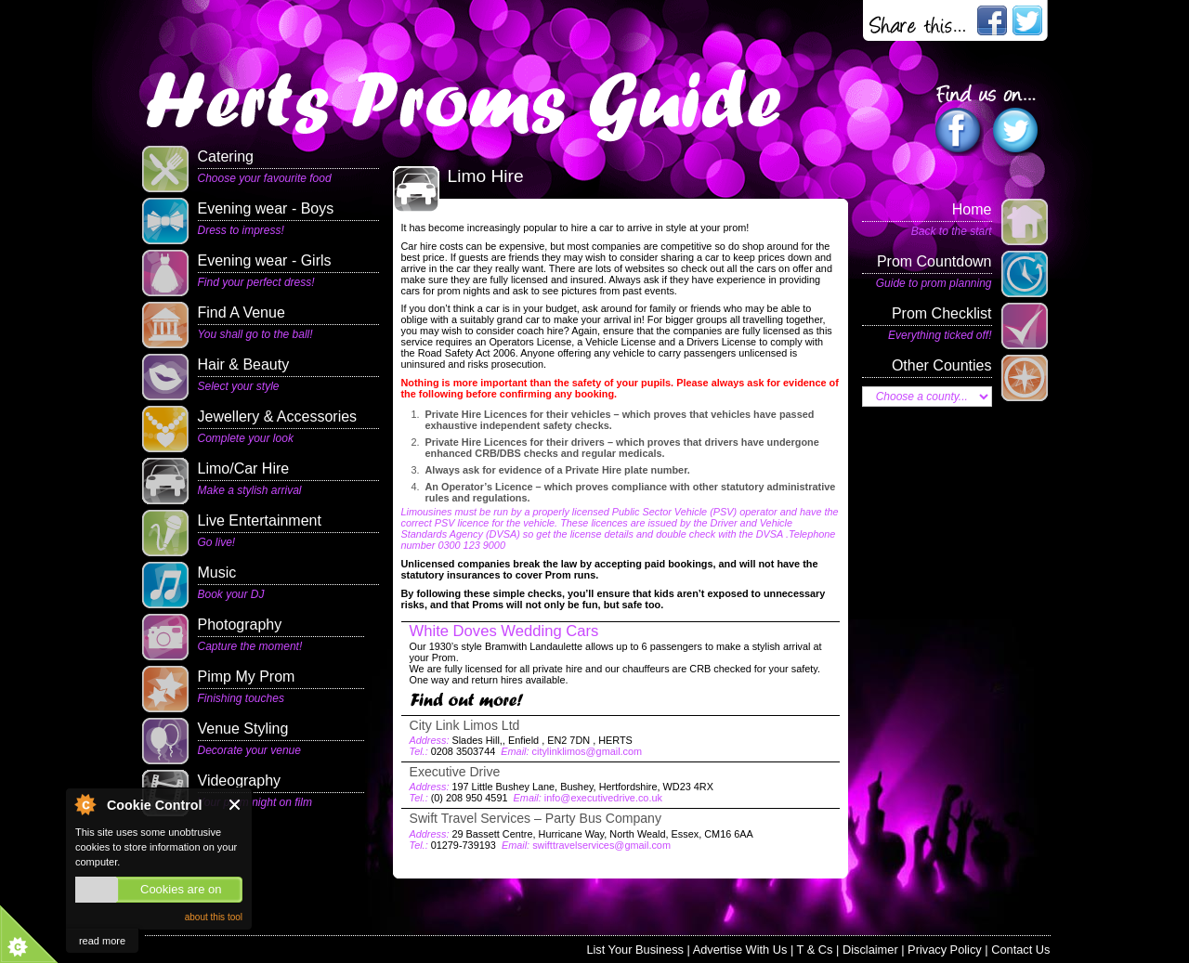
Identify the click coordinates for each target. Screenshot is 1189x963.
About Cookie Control (84, 804)
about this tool (213, 917)
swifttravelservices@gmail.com (601, 845)
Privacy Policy (945, 949)
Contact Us (1020, 949)
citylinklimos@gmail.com (587, 751)
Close (235, 805)
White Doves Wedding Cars (504, 631)
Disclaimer (870, 949)
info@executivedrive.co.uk (603, 797)
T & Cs (815, 949)
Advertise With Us (740, 949)
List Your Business (635, 949)
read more (102, 940)
